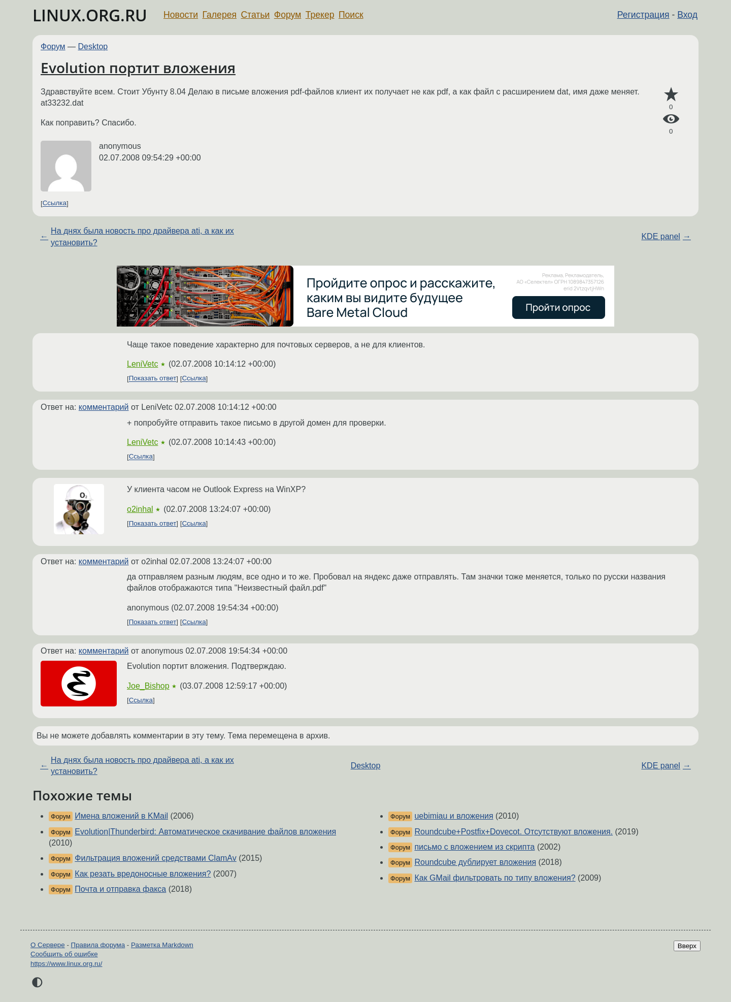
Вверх (687, 946)
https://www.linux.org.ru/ (66, 963)
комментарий (104, 407)
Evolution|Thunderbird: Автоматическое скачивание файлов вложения (205, 831)
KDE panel (660, 236)
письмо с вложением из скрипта (474, 847)
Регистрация (643, 15)
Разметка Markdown (162, 945)
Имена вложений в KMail (121, 816)
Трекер (320, 15)
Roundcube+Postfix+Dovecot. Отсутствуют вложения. (513, 831)
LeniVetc (142, 364)
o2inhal (140, 509)
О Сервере (47, 945)
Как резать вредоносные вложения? (143, 873)
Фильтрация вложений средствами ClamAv (155, 858)
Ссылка (55, 203)
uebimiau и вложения (453, 816)
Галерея (220, 15)
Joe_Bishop (148, 686)
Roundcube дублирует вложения (475, 862)
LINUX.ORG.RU (89, 15)
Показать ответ (153, 378)
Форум (287, 15)
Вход (687, 15)
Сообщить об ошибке (64, 954)
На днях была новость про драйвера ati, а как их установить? (142, 236)
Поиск (351, 15)
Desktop (93, 46)
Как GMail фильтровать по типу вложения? (494, 878)
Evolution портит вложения (138, 67)
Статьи (255, 15)
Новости (180, 15)
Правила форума (98, 945)
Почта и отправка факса (120, 889)
